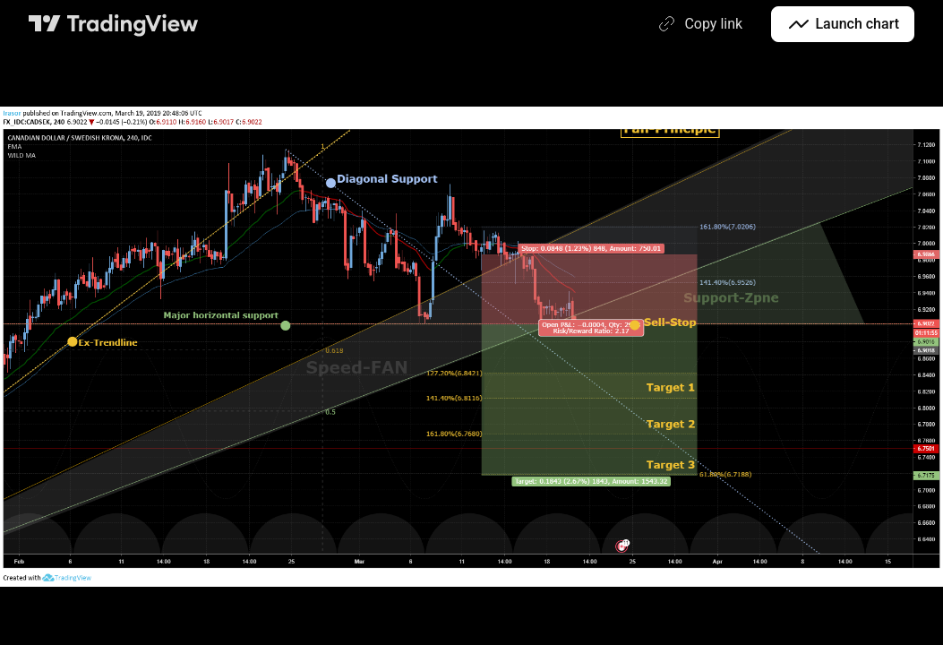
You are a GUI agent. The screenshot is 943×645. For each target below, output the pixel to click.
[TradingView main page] (114, 24)
